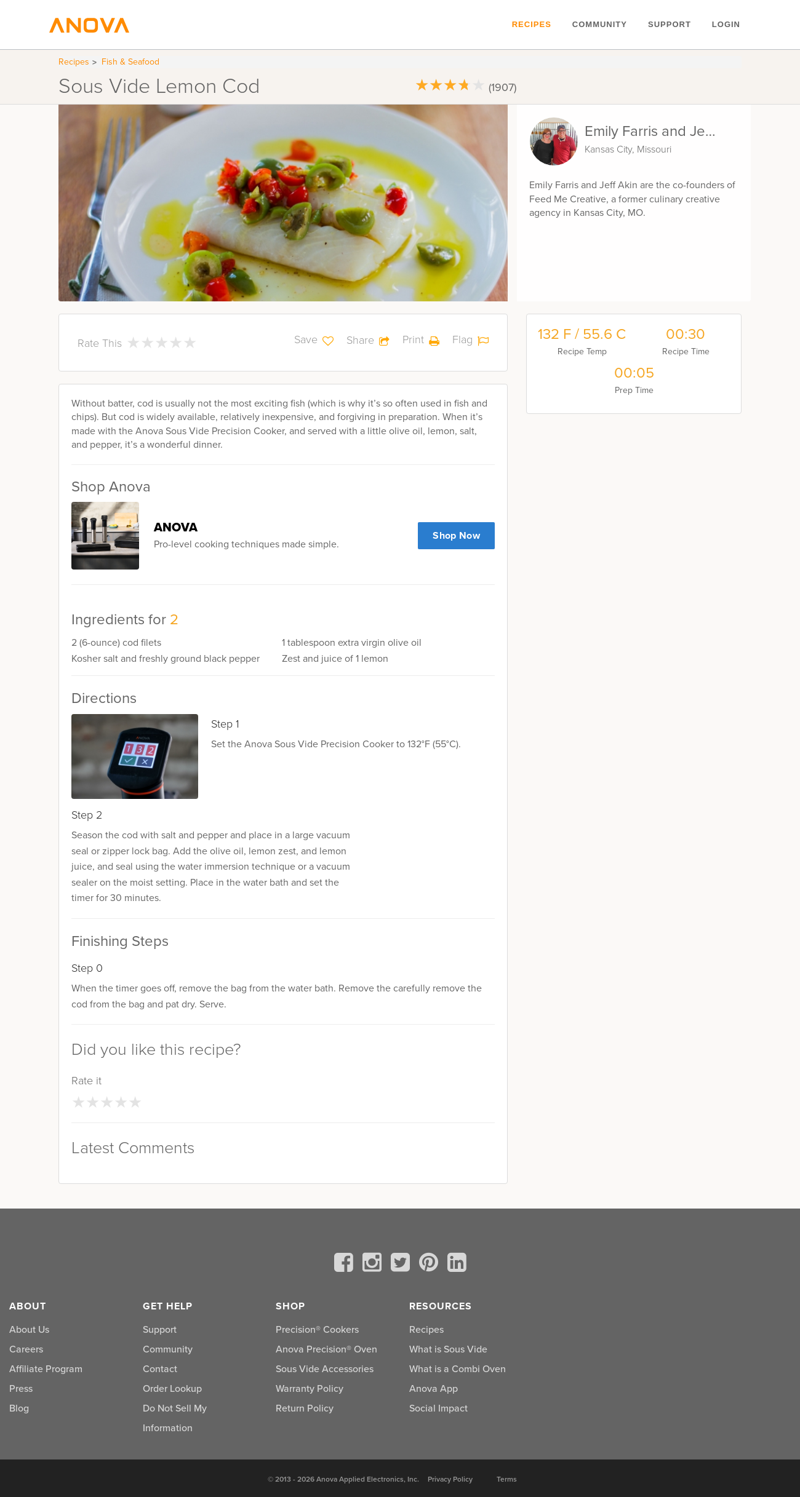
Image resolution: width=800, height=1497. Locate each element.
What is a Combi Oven (457, 1368)
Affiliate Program (45, 1368)
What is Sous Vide (448, 1349)
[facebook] (346, 1264)
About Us (29, 1329)
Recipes (531, 24)
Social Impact (438, 1408)
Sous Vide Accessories (325, 1368)
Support (669, 24)
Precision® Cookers (317, 1329)
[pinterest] (431, 1264)
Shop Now (456, 535)
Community (599, 24)
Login (726, 24)
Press (21, 1388)
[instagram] (374, 1264)
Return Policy (305, 1408)
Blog (19, 1408)
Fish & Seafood (130, 61)
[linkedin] (457, 1264)
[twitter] (402, 1264)
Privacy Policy (450, 1479)
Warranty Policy (309, 1388)
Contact (160, 1368)
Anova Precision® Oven (326, 1349)
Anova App (433, 1388)
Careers (26, 1349)
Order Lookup (172, 1388)
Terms (507, 1479)
